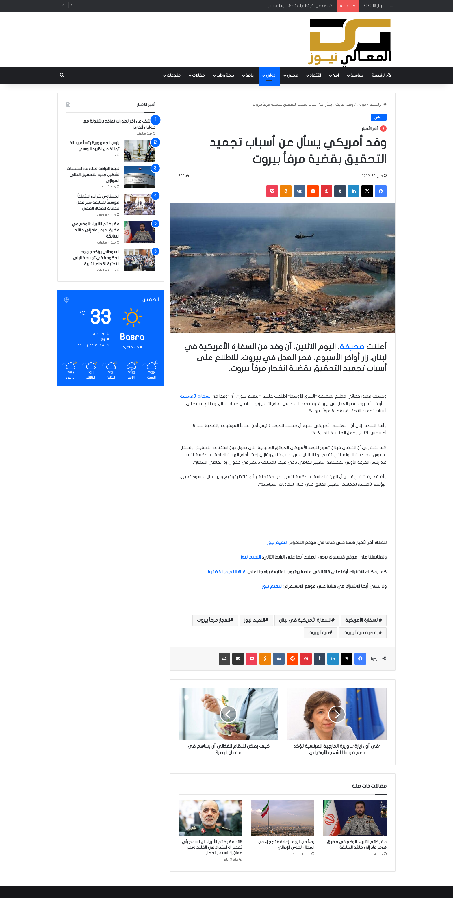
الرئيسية (381, 75)
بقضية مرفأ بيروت (360, 632)
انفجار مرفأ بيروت (213, 620)
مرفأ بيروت (318, 632)
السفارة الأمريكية (196, 396)
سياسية (356, 75)
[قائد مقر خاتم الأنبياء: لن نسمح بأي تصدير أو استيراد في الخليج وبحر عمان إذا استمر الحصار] (210, 818)
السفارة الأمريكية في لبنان (305, 620)
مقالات (198, 75)
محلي (292, 75)
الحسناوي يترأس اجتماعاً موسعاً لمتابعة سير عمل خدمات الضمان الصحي (97, 202)
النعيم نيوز (254, 620)
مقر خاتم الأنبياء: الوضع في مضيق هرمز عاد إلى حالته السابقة (95, 230)
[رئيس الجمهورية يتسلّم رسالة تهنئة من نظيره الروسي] (139, 151)
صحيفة (352, 347)
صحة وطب (225, 75)
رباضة (250, 75)
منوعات (174, 75)
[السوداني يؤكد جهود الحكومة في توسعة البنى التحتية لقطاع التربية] (139, 260)
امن (336, 75)
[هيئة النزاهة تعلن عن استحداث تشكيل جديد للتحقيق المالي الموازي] (139, 177)
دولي (270, 75)
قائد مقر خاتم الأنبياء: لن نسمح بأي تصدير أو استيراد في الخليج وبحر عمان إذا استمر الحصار (212, 847)
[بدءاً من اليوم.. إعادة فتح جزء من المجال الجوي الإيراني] (282, 818)
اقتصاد (315, 75)
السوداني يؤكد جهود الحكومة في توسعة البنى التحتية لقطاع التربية (96, 258)
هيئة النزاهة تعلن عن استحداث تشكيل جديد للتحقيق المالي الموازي (92, 174)
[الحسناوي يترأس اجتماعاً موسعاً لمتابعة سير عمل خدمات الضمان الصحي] (139, 204)
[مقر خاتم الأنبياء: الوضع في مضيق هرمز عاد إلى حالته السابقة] (355, 818)
